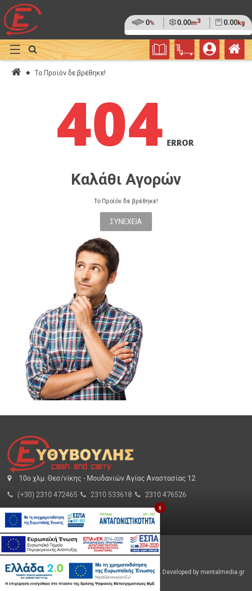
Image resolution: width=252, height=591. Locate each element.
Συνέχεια (126, 222)
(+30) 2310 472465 (48, 495)
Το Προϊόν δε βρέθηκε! (70, 73)
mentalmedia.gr (222, 572)
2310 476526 (165, 495)
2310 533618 (111, 495)
